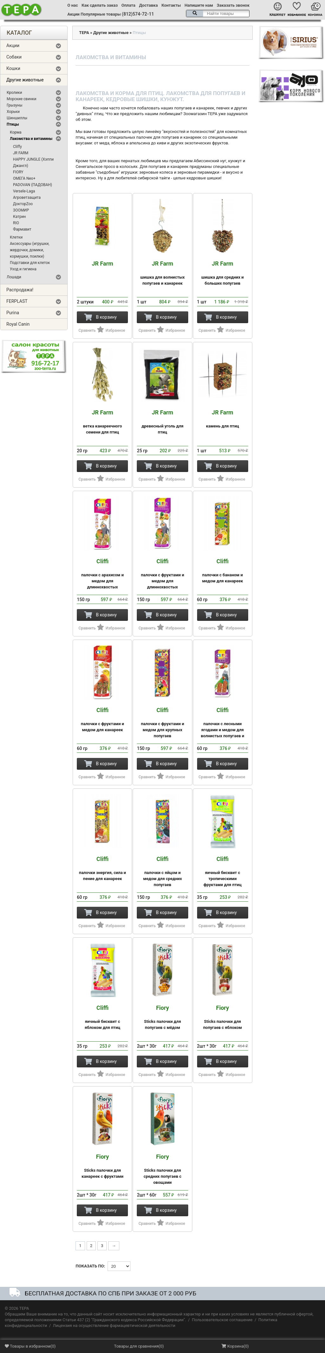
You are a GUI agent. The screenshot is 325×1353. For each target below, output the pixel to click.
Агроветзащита (27, 197)
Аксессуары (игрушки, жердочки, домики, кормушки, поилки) (29, 250)
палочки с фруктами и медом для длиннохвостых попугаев (162, 576)
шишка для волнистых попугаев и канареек (162, 273)
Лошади (14, 277)
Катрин (19, 216)
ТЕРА (84, 32)
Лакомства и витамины (31, 138)
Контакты (171, 5)
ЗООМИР (21, 210)
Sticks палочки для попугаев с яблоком (222, 1017)
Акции (73, 14)
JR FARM (20, 153)
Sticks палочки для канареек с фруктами (102, 1166)
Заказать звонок (233, 5)
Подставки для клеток (30, 262)
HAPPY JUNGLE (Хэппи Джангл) (33, 162)
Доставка (148, 5)
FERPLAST (17, 301)
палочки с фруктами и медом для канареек (102, 719)
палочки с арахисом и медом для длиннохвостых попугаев (102, 576)
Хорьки (13, 111)
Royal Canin (18, 324)
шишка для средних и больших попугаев (222, 273)
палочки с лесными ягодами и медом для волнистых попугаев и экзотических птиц (222, 725)
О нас (72, 5)
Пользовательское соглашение (222, 1319)
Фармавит (22, 229)
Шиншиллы (17, 118)
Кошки (13, 68)
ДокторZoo (23, 204)
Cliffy (17, 146)
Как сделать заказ (100, 5)
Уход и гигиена (23, 269)
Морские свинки (21, 99)
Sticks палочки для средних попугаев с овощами (162, 1169)
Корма (16, 132)
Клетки (16, 237)
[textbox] (217, 13)
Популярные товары (101, 14)
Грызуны (15, 105)
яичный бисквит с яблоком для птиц (102, 1017)
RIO (16, 223)
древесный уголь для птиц (162, 421)
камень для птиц (222, 418)
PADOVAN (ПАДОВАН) (32, 185)
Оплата (129, 5)
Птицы (13, 124)
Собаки (14, 56)
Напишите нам (198, 5)
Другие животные (25, 79)
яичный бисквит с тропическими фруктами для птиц (222, 871)
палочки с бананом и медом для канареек (222, 570)
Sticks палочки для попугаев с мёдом (162, 1017)
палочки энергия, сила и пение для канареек (102, 868)
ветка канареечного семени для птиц (102, 421)
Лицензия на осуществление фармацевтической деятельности (114, 1325)
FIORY (18, 172)
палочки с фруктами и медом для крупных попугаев (162, 722)
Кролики (14, 92)
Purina (12, 312)
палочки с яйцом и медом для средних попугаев (162, 871)
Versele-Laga (24, 191)
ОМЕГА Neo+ (24, 178)
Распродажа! (19, 289)
